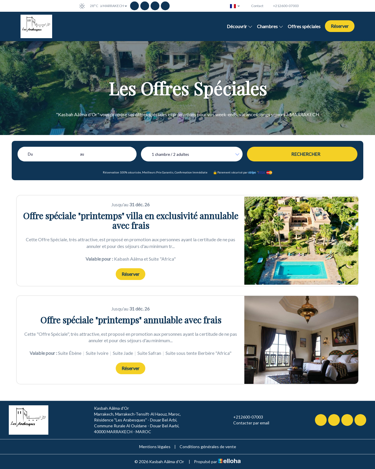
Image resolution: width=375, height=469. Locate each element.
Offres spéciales (304, 26)
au (82, 154)
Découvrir (240, 26)
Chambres (270, 26)
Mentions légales (155, 446)
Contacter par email (247, 423)
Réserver (340, 26)
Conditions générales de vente (208, 446)
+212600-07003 (244, 417)
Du (30, 154)
